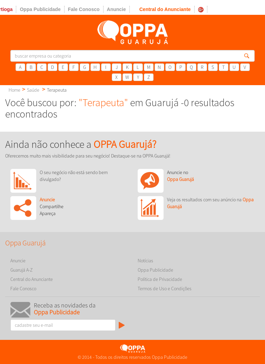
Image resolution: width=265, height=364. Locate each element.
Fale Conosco (84, 9)
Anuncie (116, 9)
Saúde (33, 90)
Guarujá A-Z (21, 270)
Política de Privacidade (160, 279)
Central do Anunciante (165, 9)
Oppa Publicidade (40, 9)
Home (14, 90)
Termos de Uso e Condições (165, 288)
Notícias (145, 260)
